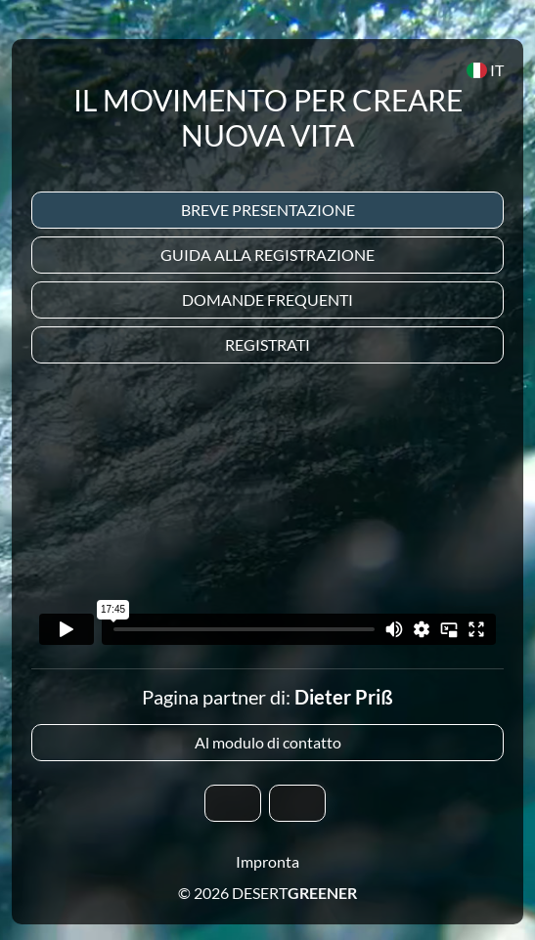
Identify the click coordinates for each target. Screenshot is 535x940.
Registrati (267, 344)
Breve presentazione (268, 209)
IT (485, 70)
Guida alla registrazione (267, 254)
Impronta (267, 861)
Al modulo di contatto (268, 742)
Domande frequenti (267, 299)
